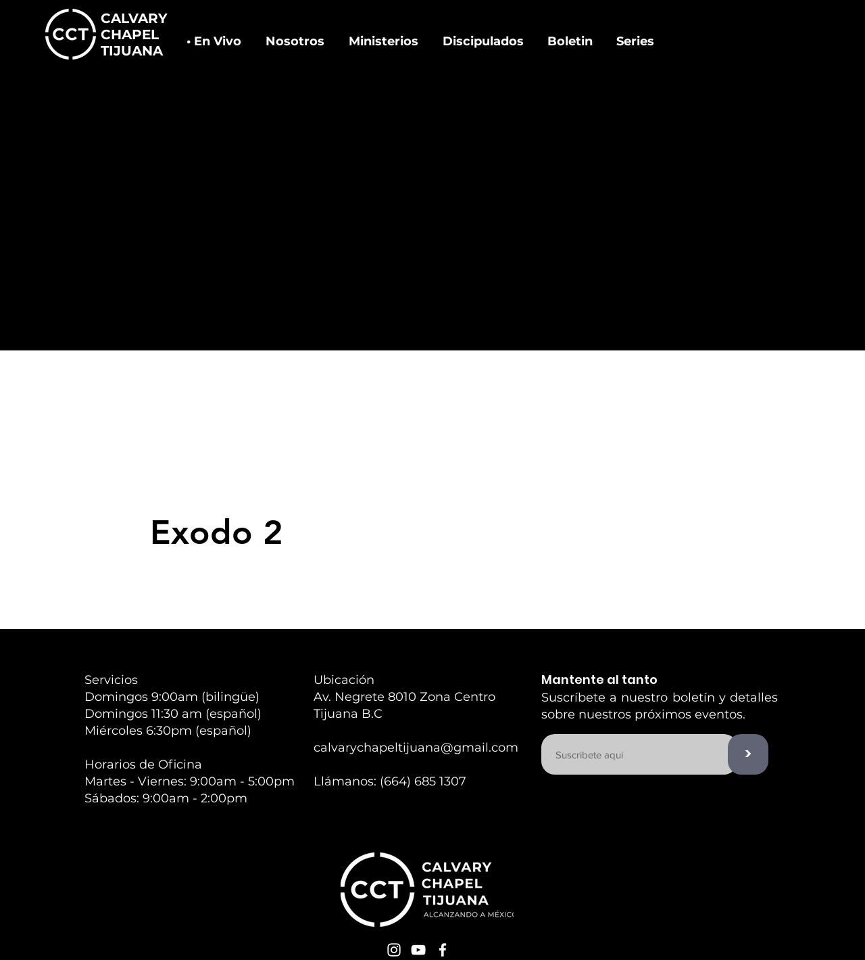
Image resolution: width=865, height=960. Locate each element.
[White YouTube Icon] (418, 950)
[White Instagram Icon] (394, 950)
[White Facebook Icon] (442, 950)
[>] (748, 754)
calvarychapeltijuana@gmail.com (416, 747)
